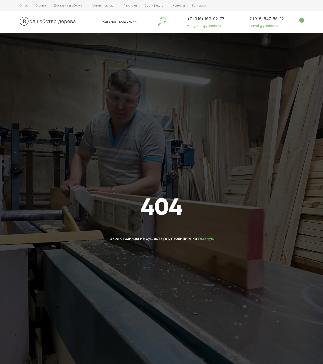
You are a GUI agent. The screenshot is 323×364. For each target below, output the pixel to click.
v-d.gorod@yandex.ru (204, 26)
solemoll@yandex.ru (262, 26)
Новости (178, 5)
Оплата (40, 5)
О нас (24, 5)
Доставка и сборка (68, 5)
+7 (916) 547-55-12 (265, 18)
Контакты (199, 5)
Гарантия (130, 5)
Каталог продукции (119, 21)
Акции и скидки (103, 5)
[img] (96, 21)
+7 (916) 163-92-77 (205, 18)
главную (206, 238)
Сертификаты (154, 5)
